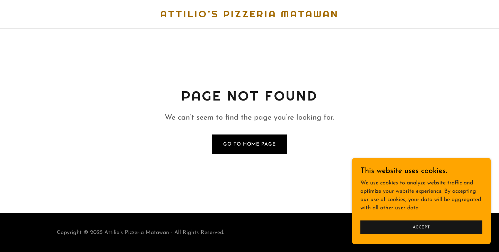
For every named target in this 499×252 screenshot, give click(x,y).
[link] (249, 16)
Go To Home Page (249, 144)
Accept (421, 227)
